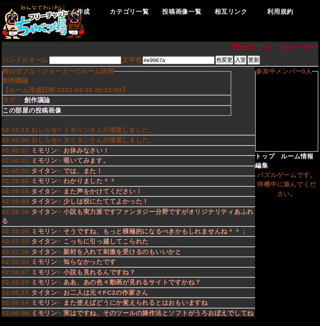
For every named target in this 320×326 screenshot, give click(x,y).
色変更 (224, 60)
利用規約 (280, 11)
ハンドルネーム (25, 59)
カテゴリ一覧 (129, 11)
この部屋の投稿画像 (32, 110)
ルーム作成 (73, 11)
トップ (265, 156)
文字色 (132, 59)
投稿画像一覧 (182, 11)
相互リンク (231, 11)
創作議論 (37, 99)
